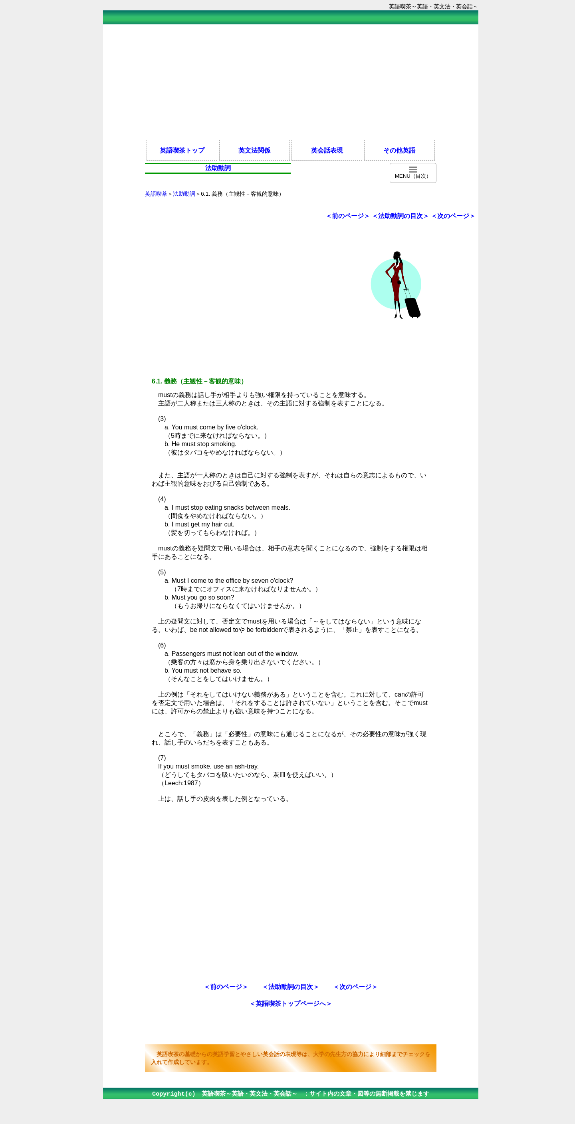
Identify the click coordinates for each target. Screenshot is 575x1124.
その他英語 (399, 150)
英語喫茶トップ (182, 150)
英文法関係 (254, 150)
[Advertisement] (290, 81)
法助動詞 (184, 194)
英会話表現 (327, 150)
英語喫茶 (156, 194)
